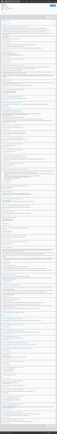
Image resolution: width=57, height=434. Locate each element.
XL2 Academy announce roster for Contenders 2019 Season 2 (12, 361)
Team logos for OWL (5, 211)
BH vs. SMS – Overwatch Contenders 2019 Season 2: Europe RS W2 (12, 342)
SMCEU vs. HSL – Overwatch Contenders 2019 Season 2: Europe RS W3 (13, 205)
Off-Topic (8, 20)
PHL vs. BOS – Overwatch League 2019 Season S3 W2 (10, 367)
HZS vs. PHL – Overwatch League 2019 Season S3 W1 (10, 396)
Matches (27, 1)
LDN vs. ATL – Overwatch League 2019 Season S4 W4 (10, 96)
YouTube (54, 432)
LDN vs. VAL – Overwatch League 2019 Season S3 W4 (10, 198)
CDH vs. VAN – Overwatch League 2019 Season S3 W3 (10, 324)
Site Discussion (11, 211)
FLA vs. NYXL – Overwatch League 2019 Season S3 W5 (10, 163)
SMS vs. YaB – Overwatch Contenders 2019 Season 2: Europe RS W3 (13, 241)
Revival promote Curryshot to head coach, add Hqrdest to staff (12, 312)
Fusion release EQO (5, 43)
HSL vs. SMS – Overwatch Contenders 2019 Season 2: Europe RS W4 (13, 169)
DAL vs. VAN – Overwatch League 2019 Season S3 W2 (10, 389)
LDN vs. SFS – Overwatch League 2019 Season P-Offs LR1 (11, 89)
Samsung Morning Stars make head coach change (10, 110)
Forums (22, 1)
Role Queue (4, 247)
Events (31, 1)
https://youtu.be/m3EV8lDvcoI (7, 231)
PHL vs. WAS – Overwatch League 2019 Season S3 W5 (10, 155)
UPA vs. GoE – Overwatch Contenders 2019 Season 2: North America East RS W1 (14, 348)
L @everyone (4, 20)
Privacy (5, 432)
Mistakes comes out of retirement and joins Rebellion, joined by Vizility (13, 185)
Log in (54, 1)
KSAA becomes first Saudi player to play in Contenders (10, 102)
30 (54, 17)
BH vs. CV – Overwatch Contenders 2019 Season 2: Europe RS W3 (12, 235)
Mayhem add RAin (5, 354)
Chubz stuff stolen (5, 274)
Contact (2, 432)
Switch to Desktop (9, 432)
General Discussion (10, 247)
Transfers (40, 1)
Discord (50, 432)
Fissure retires (4, 263)
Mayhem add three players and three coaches (9, 336)
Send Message (53, 5)
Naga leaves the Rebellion (6, 191)
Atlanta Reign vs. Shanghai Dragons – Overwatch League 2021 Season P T (14, 26)
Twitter (46, 432)
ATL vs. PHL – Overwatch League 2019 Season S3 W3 (10, 318)
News (10, 43)
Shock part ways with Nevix (6, 52)
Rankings (35, 1)
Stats (45, 1)
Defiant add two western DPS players (8, 217)
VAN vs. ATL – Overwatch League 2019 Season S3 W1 (10, 404)
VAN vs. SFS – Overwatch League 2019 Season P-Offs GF (11, 59)
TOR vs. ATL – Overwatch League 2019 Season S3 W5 (10, 143)
